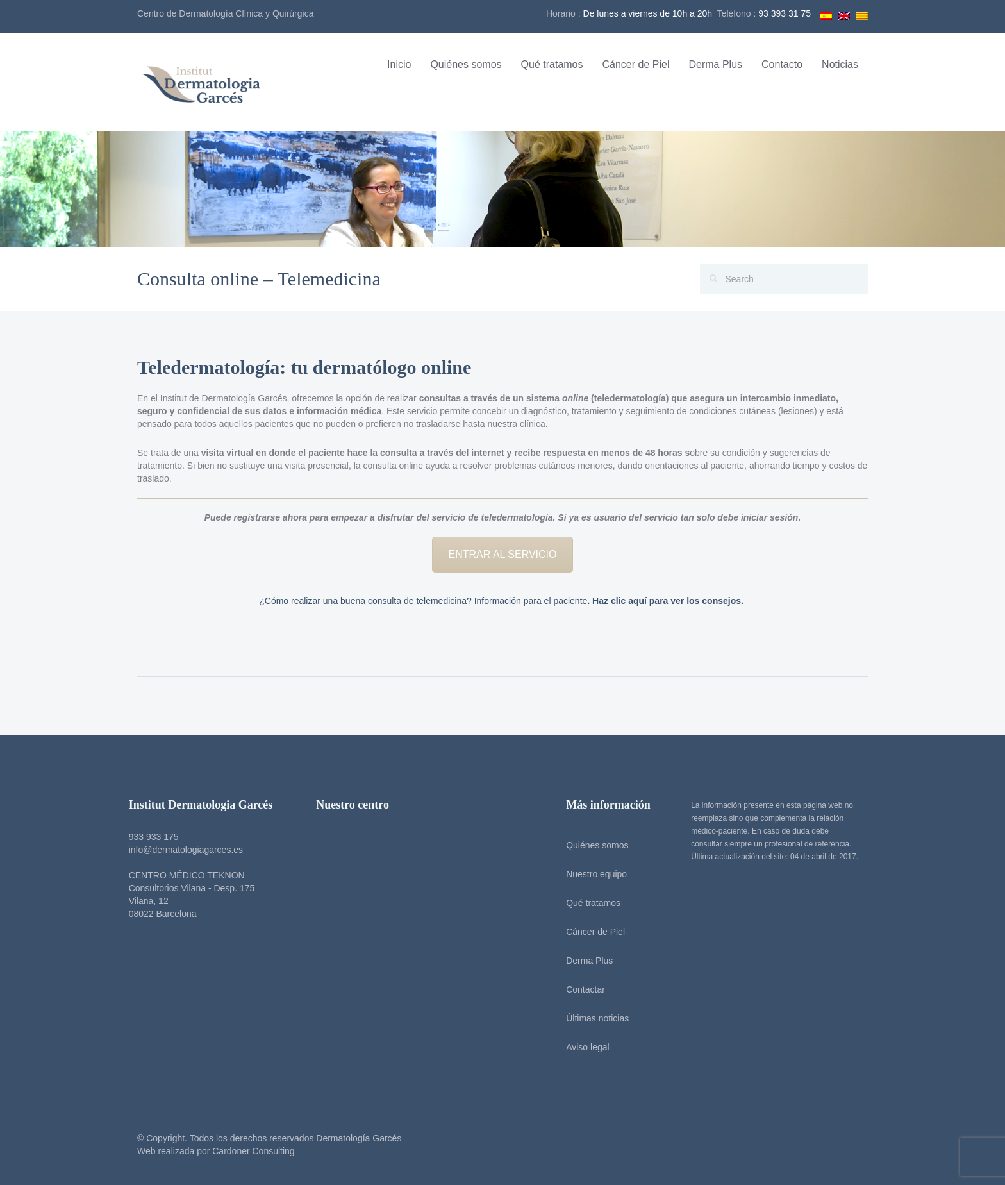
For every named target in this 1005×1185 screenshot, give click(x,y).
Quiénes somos (465, 64)
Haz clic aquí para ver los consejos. (669, 601)
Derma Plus (715, 64)
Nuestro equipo (593, 874)
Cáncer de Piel (636, 64)
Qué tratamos (552, 64)
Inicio (399, 64)
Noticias (840, 64)
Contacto (781, 64)
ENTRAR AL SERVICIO (503, 554)
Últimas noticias (594, 1018)
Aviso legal (584, 1047)
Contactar (582, 989)
